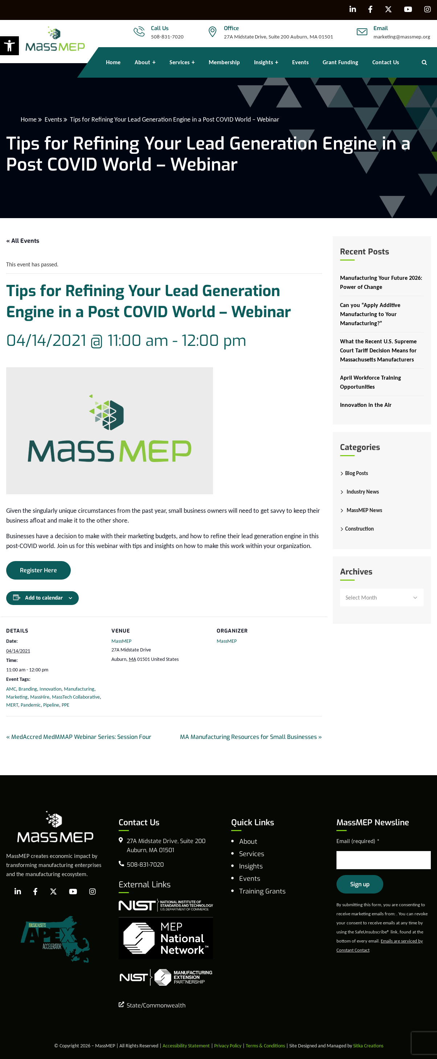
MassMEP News (364, 510)
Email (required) (358, 841)
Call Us (160, 28)
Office (231, 28)
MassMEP (121, 641)
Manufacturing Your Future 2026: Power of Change (381, 282)
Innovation (50, 689)
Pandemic (31, 705)
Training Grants (262, 891)
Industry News (363, 491)
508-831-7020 (167, 36)
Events (53, 119)
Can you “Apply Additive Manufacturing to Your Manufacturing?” (370, 314)
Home (29, 119)
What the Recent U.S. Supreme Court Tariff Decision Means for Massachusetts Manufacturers (378, 350)
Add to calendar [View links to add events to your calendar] (44, 597)
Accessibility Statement (186, 1046)
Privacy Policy (227, 1046)
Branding (28, 689)
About (248, 841)
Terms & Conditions (265, 1046)
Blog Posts (356, 473)
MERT (12, 705)
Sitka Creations (368, 1046)
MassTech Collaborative (76, 697)
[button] (9, 45)
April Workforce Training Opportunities (370, 382)
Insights (251, 866)
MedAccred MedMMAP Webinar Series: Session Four (78, 737)
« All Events (22, 241)
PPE (65, 705)
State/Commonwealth (156, 1005)
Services (251, 854)
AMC (11, 689)
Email (380, 28)
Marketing (17, 697)
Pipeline (51, 705)
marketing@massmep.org (401, 36)
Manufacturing (79, 689)
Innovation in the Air (366, 404)
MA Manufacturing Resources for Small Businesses (251, 737)
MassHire (39, 697)
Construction (359, 529)
